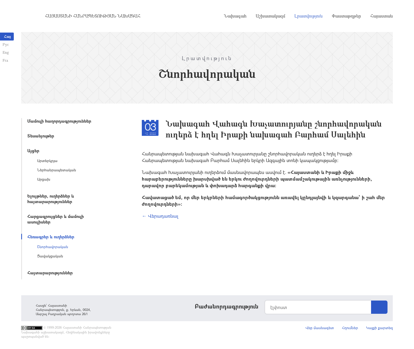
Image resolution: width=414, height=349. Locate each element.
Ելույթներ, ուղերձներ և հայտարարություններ (50, 198)
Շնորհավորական (52, 246)
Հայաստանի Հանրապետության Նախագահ (92, 16)
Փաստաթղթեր (346, 16)
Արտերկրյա (47, 160)
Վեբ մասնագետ (319, 327)
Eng (6, 52)
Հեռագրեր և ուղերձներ (50, 236)
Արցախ (43, 179)
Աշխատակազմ (270, 16)
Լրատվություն (308, 16)
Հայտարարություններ (50, 272)
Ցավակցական (50, 255)
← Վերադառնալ (160, 216)
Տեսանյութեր (40, 135)
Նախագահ (235, 16)
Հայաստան (381, 16)
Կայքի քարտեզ (379, 327)
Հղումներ (350, 327)
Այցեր (33, 150)
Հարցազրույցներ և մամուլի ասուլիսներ (55, 219)
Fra (5, 60)
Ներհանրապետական (56, 169)
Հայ (7, 36)
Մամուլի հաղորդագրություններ (59, 121)
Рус (6, 44)
